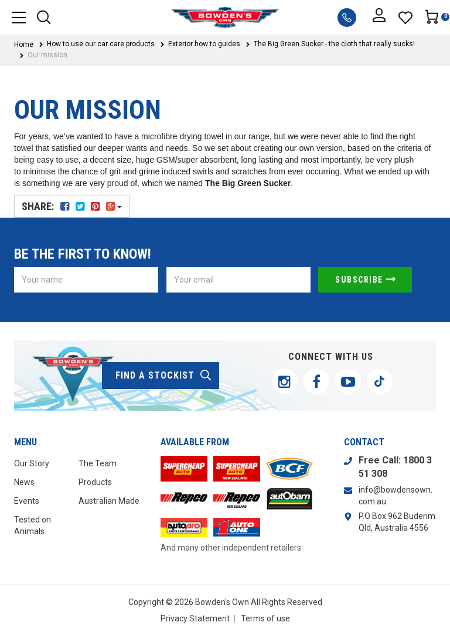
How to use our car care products (101, 44)
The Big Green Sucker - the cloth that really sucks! (334, 44)
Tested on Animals (32, 525)
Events (26, 501)
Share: (72, 206)
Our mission (47, 55)
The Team (98, 463)
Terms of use (265, 618)
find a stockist (163, 375)
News (24, 482)
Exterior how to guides (204, 44)
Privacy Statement (195, 618)
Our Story (31, 463)
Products (95, 482)
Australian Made (109, 501)
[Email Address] (238, 280)
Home (23, 44)
